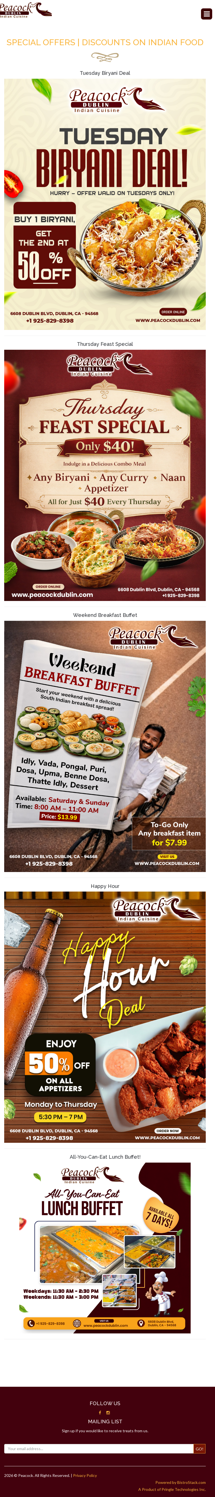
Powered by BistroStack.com (180, 1482)
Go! (200, 1448)
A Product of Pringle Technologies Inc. (172, 1489)
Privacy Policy (85, 1475)
